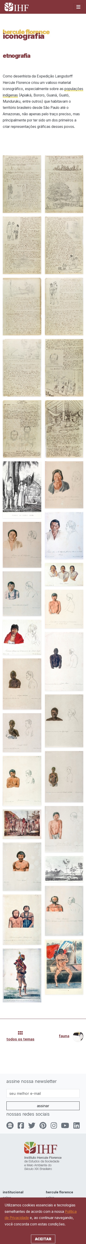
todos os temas (20, 1039)
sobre (7, 1198)
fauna (64, 1036)
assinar (43, 1106)
